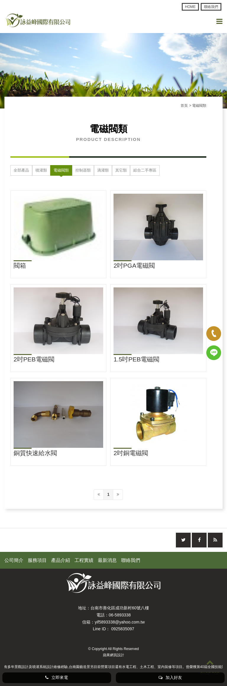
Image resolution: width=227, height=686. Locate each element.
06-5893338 (120, 615)
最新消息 (107, 560)
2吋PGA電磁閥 (134, 265)
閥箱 (20, 265)
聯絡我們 (211, 7)
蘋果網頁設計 (113, 655)
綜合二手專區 (144, 170)
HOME (190, 7)
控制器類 (83, 170)
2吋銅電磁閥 (131, 453)
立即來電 (56, 677)
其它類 (121, 170)
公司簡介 (13, 560)
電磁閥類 (61, 170)
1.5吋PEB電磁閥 (136, 359)
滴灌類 (103, 170)
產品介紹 (60, 560)
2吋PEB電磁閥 (34, 359)
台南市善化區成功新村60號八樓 (119, 608)
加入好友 (170, 677)
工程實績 (83, 560)
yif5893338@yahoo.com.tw (120, 622)
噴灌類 (41, 170)
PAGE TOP (210, 667)
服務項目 (37, 560)
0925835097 (122, 628)
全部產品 (21, 170)
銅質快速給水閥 (35, 453)
